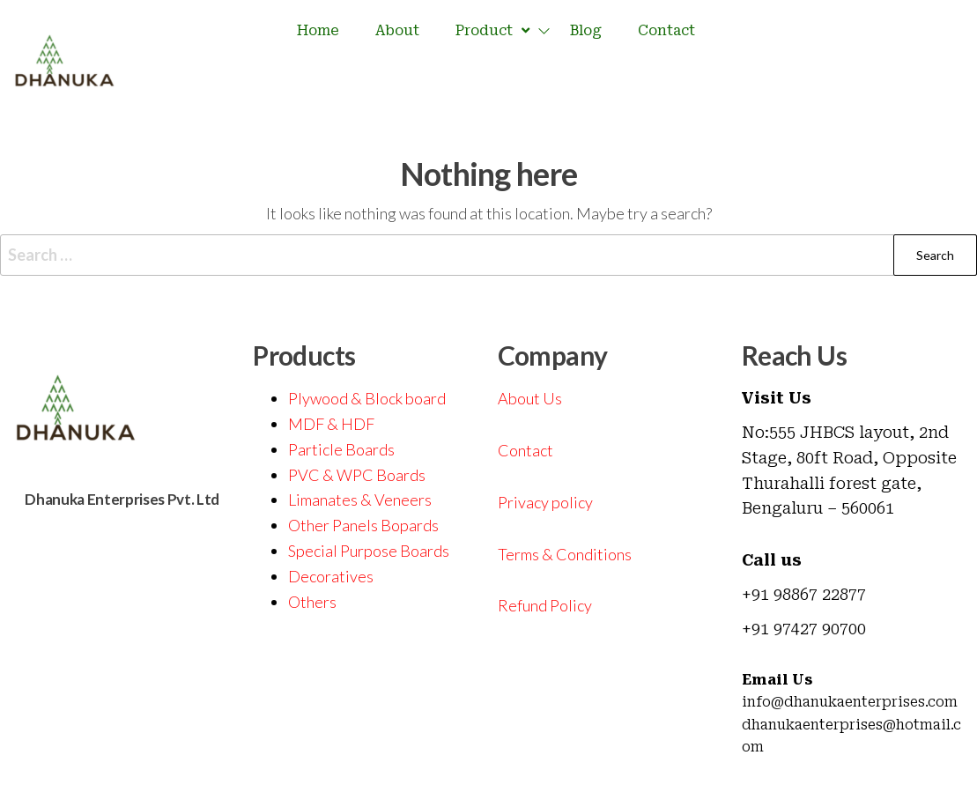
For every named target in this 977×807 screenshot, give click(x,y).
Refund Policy (545, 605)
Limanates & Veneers (360, 499)
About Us (530, 398)
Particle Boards (341, 449)
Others (312, 601)
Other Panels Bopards (363, 525)
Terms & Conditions (565, 554)
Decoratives (331, 576)
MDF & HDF (331, 423)
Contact (666, 30)
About (397, 30)
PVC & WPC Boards (357, 475)
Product (494, 31)
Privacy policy (545, 502)
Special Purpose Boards (368, 550)
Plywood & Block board (367, 398)
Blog (586, 30)
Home (318, 30)
